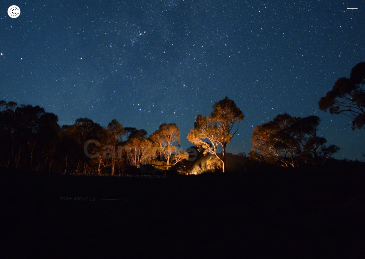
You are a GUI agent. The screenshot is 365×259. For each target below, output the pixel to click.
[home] (91, 11)
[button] (352, 11)
